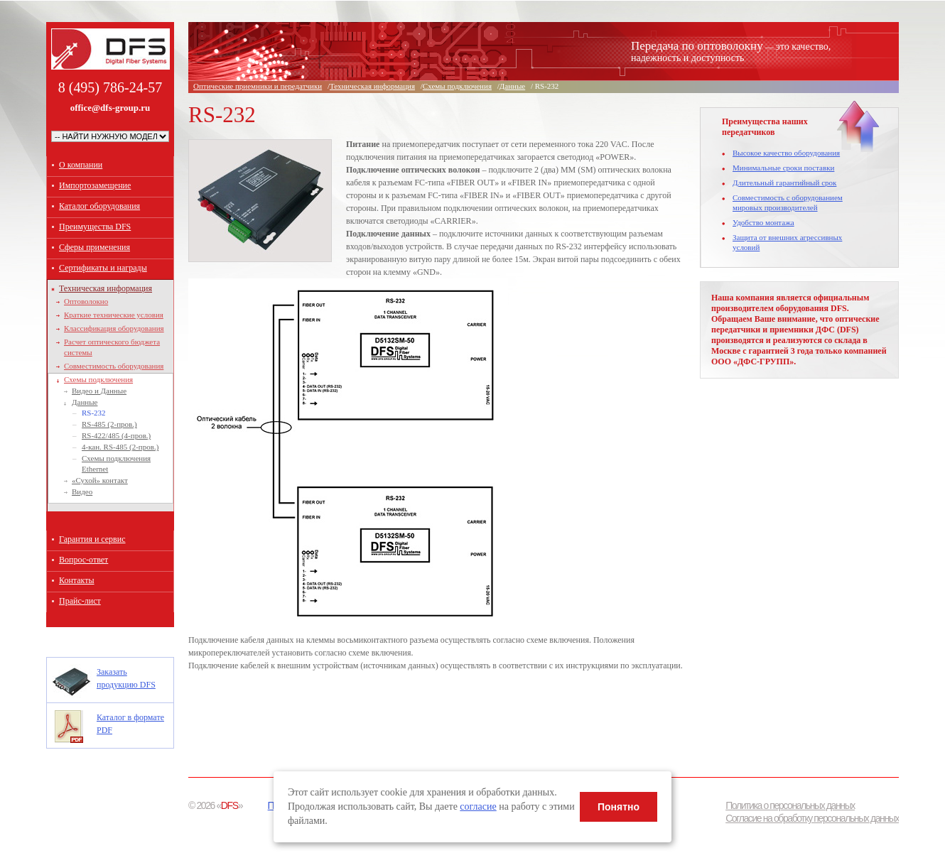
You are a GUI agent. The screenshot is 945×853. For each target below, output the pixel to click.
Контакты (76, 580)
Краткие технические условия (113, 314)
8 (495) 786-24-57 (110, 87)
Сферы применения (94, 247)
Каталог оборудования (99, 206)
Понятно (618, 807)
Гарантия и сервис (92, 539)
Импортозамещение (95, 185)
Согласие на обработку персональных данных (812, 818)
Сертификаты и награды (103, 268)
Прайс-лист (80, 601)
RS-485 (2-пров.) (109, 424)
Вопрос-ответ (83, 560)
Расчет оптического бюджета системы (112, 347)
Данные (84, 402)
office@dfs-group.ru (110, 108)
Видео (82, 491)
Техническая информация (105, 288)
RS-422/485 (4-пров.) (116, 435)
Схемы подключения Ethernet (116, 463)
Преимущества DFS (95, 227)
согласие (478, 806)
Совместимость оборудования (113, 366)
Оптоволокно (86, 301)
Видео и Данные (99, 390)
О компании (80, 165)
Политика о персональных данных (790, 805)
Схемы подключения (98, 379)
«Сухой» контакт (100, 480)
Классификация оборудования (114, 328)
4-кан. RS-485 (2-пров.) (120, 446)
